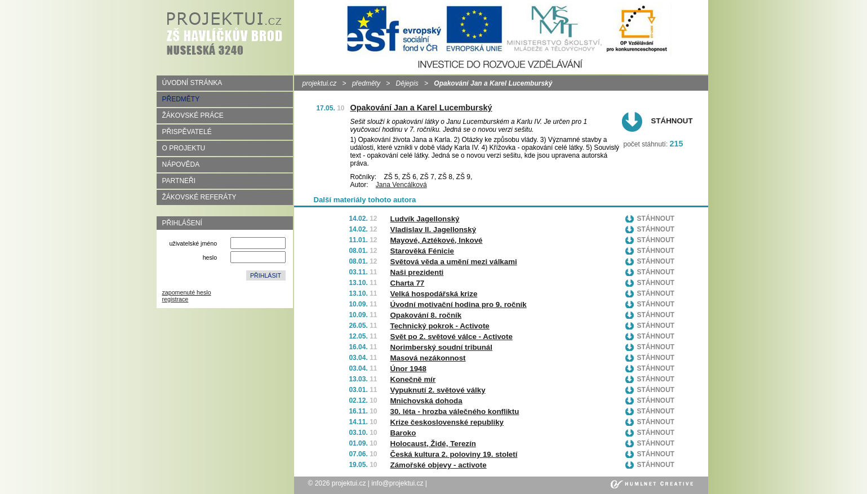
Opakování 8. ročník (426, 315)
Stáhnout (672, 121)
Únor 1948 (408, 368)
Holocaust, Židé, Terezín (433, 443)
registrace (175, 299)
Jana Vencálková (401, 185)
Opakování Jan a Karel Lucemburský (421, 107)
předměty (366, 83)
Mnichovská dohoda (426, 401)
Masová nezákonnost (428, 358)
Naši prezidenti (417, 272)
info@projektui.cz (397, 483)
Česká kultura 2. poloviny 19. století (454, 454)
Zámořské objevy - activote (438, 465)
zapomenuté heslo (186, 292)
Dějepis (407, 83)
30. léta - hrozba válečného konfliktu (454, 411)
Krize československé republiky (447, 422)
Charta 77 (407, 283)
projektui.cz (320, 83)
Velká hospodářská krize (434, 294)
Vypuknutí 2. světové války (438, 390)
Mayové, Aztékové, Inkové (436, 240)
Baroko (403, 433)
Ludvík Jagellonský (425, 219)
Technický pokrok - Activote (440, 326)
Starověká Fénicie (422, 251)
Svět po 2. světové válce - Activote (451, 336)
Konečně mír (413, 379)
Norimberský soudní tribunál (441, 347)
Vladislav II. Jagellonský (433, 229)
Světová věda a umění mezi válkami (453, 261)
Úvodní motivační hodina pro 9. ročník (458, 304)
